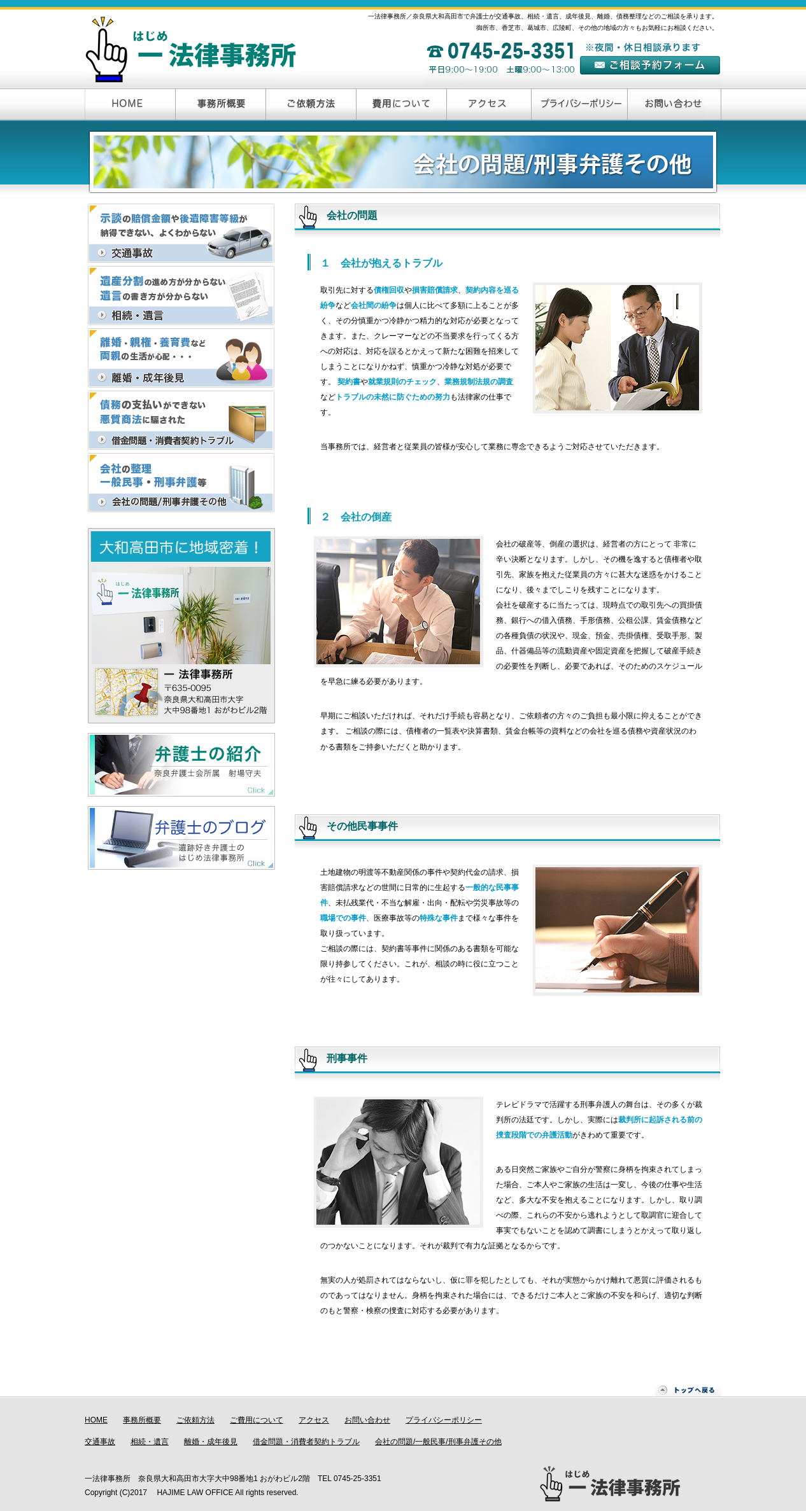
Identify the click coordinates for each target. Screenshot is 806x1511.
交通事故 (100, 1441)
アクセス (314, 1420)
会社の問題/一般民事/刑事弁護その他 (438, 1441)
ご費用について (256, 1420)
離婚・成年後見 (210, 1441)
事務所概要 (142, 1420)
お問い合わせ (367, 1420)
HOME (96, 1420)
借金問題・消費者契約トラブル (306, 1441)
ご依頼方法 (195, 1420)
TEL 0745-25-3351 (349, 1478)
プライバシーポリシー (444, 1420)
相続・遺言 (150, 1441)
